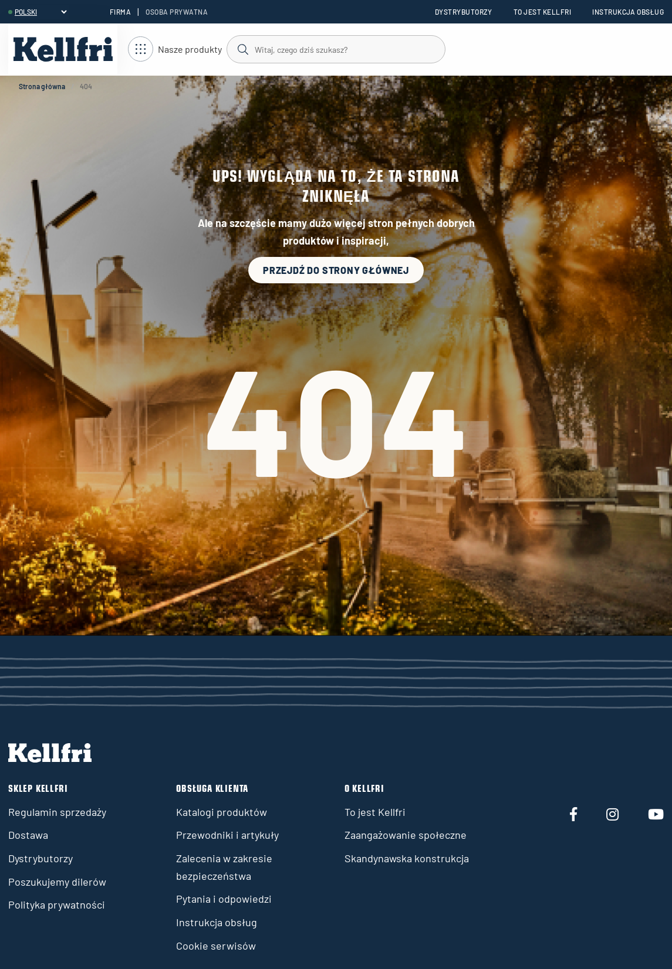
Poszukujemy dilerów (57, 881)
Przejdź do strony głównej (336, 270)
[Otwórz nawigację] (175, 49)
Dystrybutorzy (463, 12)
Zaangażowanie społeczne (406, 834)
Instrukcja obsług (628, 12)
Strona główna (42, 86)
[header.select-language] (40, 12)
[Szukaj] (335, 48)
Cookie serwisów (216, 945)
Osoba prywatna (177, 12)
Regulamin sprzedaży (57, 811)
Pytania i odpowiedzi (224, 898)
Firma (120, 12)
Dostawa (28, 834)
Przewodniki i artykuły (227, 834)
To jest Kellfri (542, 12)
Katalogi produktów (221, 811)
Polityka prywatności (56, 904)
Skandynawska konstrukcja (407, 858)
